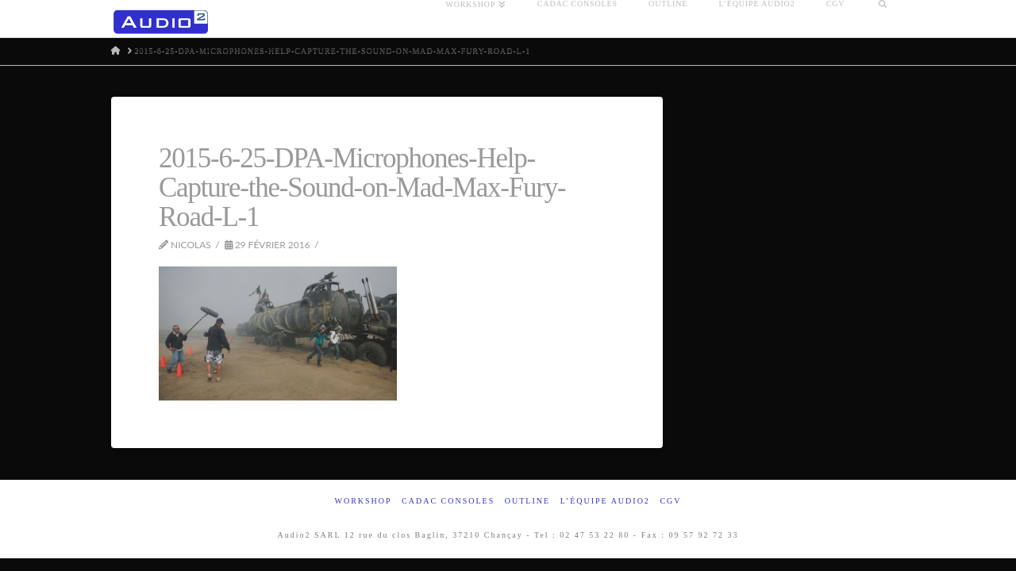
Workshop (362, 500)
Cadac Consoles (448, 500)
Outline (527, 500)
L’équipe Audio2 (605, 500)
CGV (670, 500)
